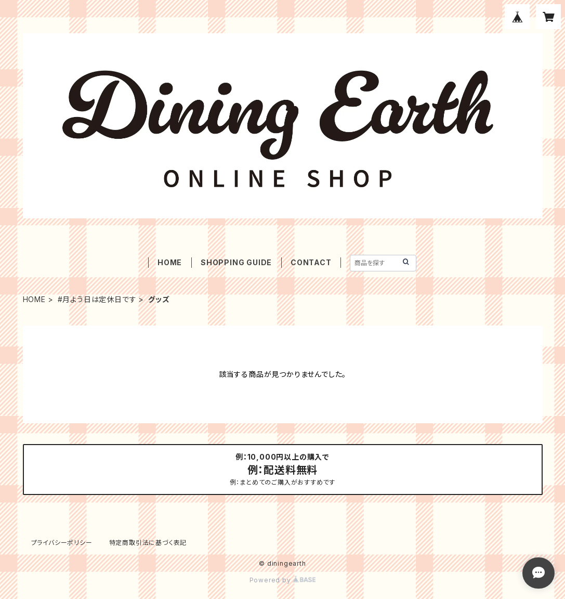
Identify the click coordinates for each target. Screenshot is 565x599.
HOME (169, 262)
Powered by (282, 580)
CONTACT (311, 262)
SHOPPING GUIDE (236, 262)
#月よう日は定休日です (97, 299)
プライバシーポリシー (62, 542)
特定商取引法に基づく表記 (148, 542)
